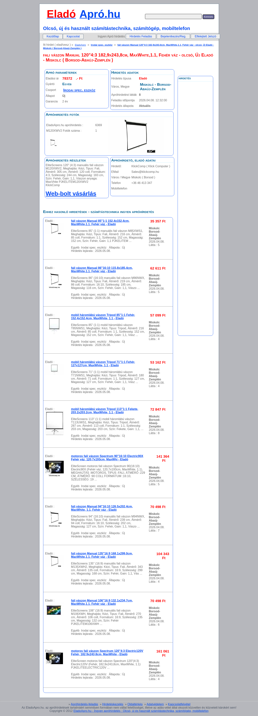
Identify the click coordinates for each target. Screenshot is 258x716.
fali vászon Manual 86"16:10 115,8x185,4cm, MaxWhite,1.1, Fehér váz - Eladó (102, 269)
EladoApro (80, 45)
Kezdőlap (53, 36)
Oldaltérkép (135, 704)
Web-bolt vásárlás (71, 193)
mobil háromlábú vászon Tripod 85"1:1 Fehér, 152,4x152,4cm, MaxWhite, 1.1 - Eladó (103, 316)
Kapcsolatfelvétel (179, 704)
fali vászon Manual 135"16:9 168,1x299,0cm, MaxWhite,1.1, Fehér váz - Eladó (102, 555)
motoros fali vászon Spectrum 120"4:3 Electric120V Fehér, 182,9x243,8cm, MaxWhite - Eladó (107, 652)
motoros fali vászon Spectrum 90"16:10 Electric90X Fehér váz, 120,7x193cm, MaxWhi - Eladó (107, 457)
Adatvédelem (155, 704)
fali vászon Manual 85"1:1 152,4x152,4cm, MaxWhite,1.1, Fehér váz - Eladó (100, 222)
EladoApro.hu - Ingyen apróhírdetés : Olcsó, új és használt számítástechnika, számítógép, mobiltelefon (140, 710)
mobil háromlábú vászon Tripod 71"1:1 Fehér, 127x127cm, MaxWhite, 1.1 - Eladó (103, 363)
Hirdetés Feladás (141, 36)
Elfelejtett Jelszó (205, 36)
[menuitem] (53, 36)
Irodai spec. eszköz (102, 45)
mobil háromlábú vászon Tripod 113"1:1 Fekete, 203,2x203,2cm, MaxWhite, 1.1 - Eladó (104, 410)
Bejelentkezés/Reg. (173, 36)
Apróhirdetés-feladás (84, 704)
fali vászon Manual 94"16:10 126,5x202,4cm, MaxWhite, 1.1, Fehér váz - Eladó (102, 508)
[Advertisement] (195, 164)
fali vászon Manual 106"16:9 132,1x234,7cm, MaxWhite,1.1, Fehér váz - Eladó (102, 602)
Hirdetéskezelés (112, 704)
